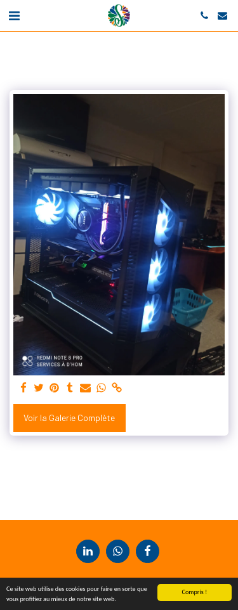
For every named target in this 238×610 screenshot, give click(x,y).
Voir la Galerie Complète (69, 417)
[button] (14, 15)
